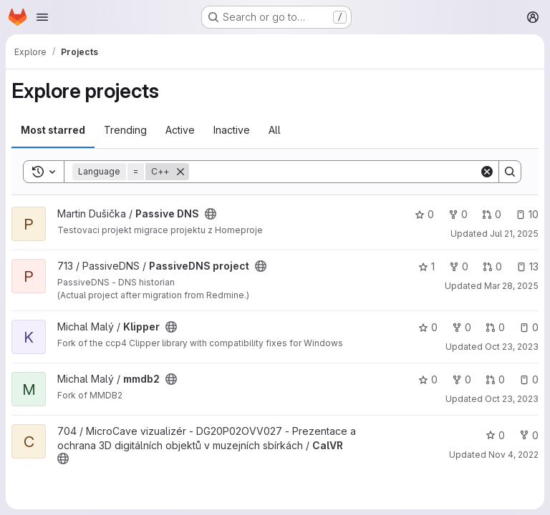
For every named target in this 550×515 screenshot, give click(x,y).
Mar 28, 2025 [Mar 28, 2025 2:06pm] (511, 285)
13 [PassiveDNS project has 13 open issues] (527, 266)
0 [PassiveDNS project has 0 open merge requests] (492, 266)
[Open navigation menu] (42, 17)
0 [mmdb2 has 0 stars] (428, 379)
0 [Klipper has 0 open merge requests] (495, 327)
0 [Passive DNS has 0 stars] (424, 214)
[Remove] (180, 171)
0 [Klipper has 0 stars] (428, 327)
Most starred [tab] (53, 130)
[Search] (334, 171)
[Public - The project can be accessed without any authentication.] (210, 214)
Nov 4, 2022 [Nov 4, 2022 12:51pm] (513, 454)
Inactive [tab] (231, 130)
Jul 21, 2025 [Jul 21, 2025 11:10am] (514, 233)
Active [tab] (180, 130)
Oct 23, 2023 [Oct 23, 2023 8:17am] (512, 398)
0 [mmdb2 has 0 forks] (461, 379)
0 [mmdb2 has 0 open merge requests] (495, 379)
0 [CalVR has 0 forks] (529, 435)
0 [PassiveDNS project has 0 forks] (458, 266)
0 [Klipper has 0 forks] (461, 327)
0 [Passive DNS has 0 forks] (458, 214)
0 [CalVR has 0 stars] (495, 435)
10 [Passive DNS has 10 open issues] (527, 214)
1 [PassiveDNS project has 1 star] (426, 266)
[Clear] (487, 171)
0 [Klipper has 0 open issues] (529, 327)
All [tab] (275, 130)
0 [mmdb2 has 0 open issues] (529, 379)
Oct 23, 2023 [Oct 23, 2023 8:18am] (512, 346)
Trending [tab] (125, 130)
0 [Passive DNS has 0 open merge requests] (491, 214)
